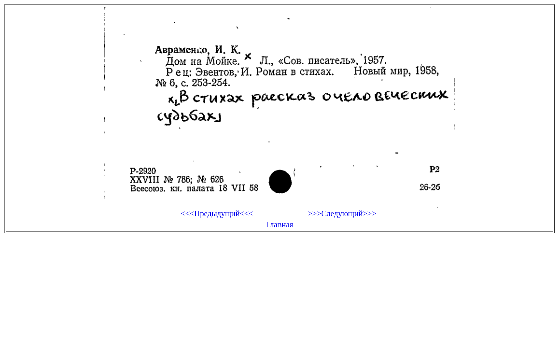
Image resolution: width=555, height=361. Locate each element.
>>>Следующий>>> (342, 213)
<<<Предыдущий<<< (217, 213)
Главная (279, 224)
